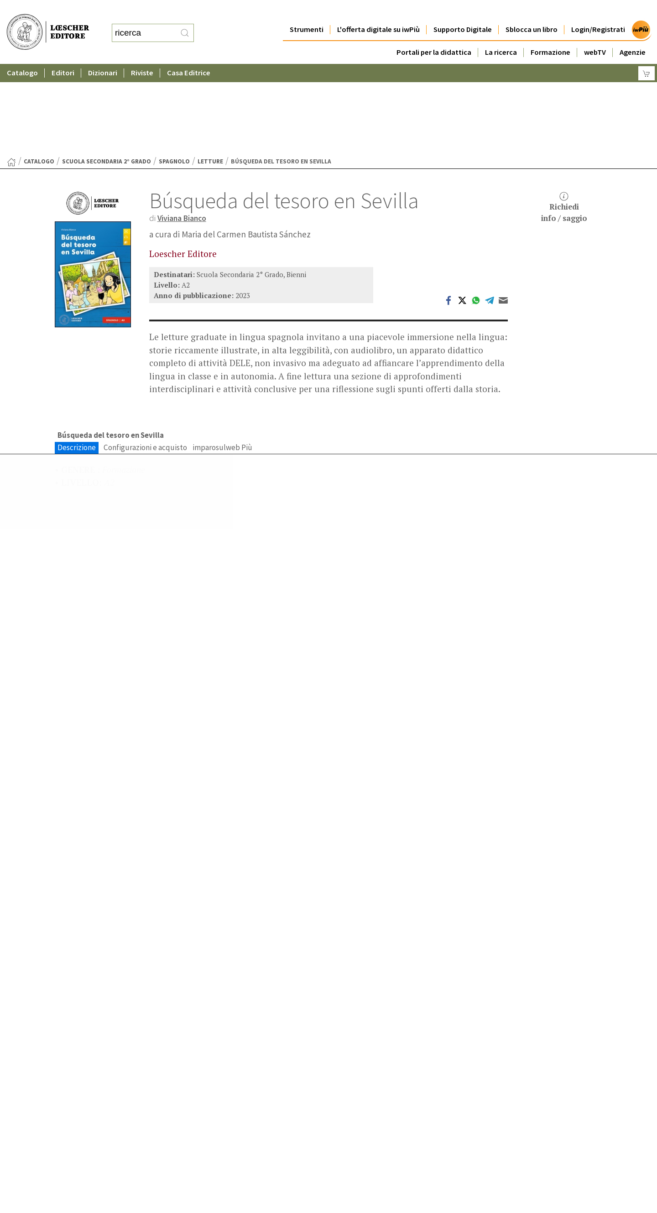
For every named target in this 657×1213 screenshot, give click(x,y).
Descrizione (76, 359)
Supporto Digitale (462, 11)
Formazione (550, 34)
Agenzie (633, 34)
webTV (595, 34)
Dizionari (102, 54)
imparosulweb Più (222, 359)
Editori (63, 54)
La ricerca (501, 34)
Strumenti (306, 11)
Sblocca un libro (532, 11)
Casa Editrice (188, 54)
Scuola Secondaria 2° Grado (106, 72)
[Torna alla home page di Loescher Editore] (48, 23)
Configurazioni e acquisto (145, 359)
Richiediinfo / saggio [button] (564, 118)
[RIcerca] (185, 24)
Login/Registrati (598, 11)
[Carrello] (646, 55)
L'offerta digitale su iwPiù (378, 11)
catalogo (39, 72)
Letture (210, 72)
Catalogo (22, 54)
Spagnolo (174, 72)
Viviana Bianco (184, 128)
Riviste (142, 54)
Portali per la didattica (433, 34)
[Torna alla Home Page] (11, 73)
